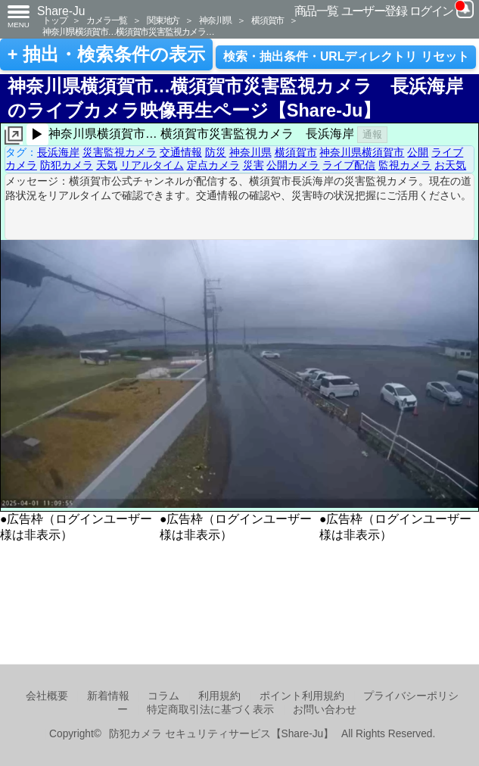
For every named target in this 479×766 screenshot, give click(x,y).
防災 (215, 152)
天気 (106, 165)
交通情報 (181, 152)
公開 (417, 152)
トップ (54, 20)
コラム (163, 696)
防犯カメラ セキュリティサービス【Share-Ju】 (221, 734)
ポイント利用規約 (302, 696)
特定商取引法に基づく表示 (210, 709)
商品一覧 (316, 11)
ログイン (431, 11)
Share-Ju (61, 11)
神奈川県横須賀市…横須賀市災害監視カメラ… (128, 31)
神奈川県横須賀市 (361, 152)
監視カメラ (404, 165)
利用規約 (219, 696)
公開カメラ (292, 165)
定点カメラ (213, 165)
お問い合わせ (324, 709)
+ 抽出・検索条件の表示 (106, 54)
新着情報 (108, 696)
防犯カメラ (66, 165)
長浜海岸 (58, 152)
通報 (372, 134)
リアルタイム (152, 165)
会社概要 (47, 696)
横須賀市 (267, 20)
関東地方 (163, 20)
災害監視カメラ (119, 152)
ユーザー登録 (374, 11)
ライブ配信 (348, 165)
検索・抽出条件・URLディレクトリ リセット (346, 56)
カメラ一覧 (106, 20)
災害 (253, 165)
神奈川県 (215, 20)
